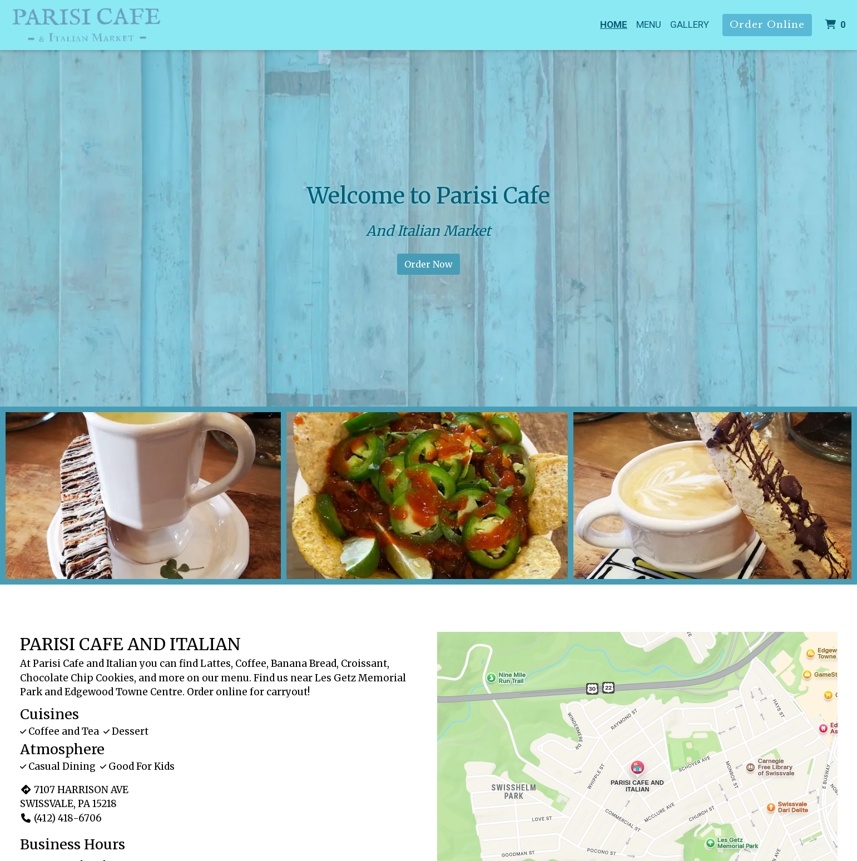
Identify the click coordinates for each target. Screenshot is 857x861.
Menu (648, 24)
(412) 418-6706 (61, 818)
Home (613, 24)
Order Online (767, 25)
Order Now (428, 264)
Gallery (689, 24)
